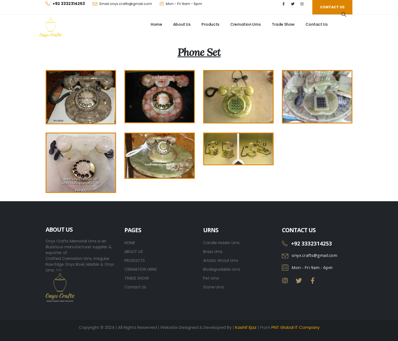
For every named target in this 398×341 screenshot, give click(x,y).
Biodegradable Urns (221, 269)
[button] (332, 7)
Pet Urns (211, 278)
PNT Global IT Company (295, 327)
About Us (182, 24)
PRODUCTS (134, 260)
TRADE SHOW (136, 278)
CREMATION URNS (140, 269)
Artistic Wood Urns (220, 260)
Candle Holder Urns (221, 243)
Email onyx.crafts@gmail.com (126, 3)
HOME (129, 243)
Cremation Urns (245, 24)
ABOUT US (133, 251)
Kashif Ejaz (245, 327)
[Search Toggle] (343, 14)
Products (210, 24)
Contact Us (316, 24)
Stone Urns (213, 287)
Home (156, 24)
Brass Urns (212, 251)
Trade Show (283, 24)
